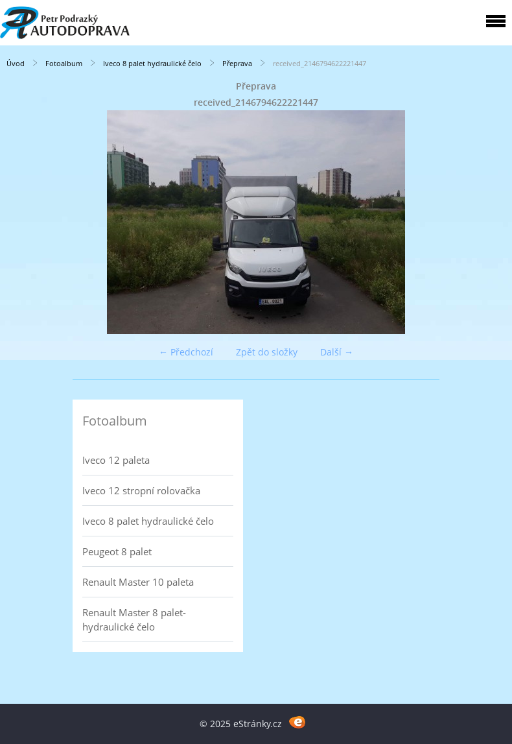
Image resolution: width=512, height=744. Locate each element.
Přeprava (238, 63)
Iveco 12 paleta (116, 459)
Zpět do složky (266, 352)
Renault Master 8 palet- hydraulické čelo (134, 619)
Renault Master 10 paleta (138, 581)
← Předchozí (186, 352)
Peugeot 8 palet (117, 551)
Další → (336, 352)
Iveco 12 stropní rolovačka (141, 490)
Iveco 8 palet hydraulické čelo (152, 63)
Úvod (15, 63)
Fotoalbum (63, 63)
